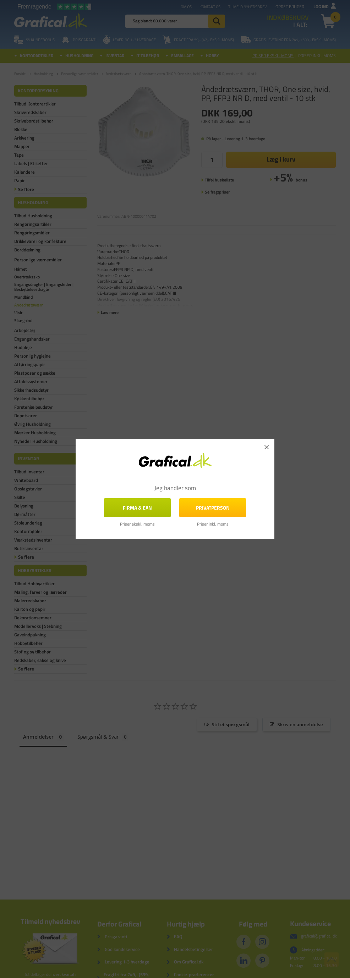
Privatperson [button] (213, 507)
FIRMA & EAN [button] (137, 507)
